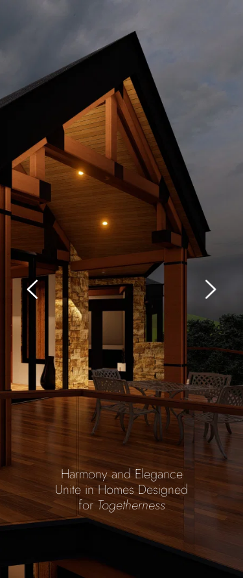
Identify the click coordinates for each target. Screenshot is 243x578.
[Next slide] (210, 289)
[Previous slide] (33, 289)
